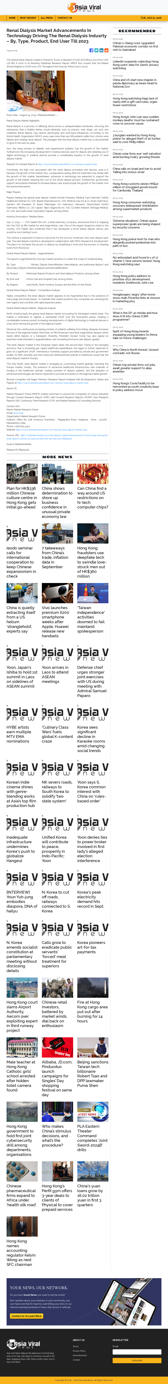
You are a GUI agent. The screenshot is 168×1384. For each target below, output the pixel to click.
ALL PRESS (47, 18)
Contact (77, 1359)
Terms (76, 1346)
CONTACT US (64, 18)
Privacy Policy (80, 1351)
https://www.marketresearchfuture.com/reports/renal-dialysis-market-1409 (57, 383)
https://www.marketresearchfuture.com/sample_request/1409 (71, 164)
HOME (12, 18)
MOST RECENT (28, 18)
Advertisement (80, 1355)
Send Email (19, 413)
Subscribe (137, 1360)
